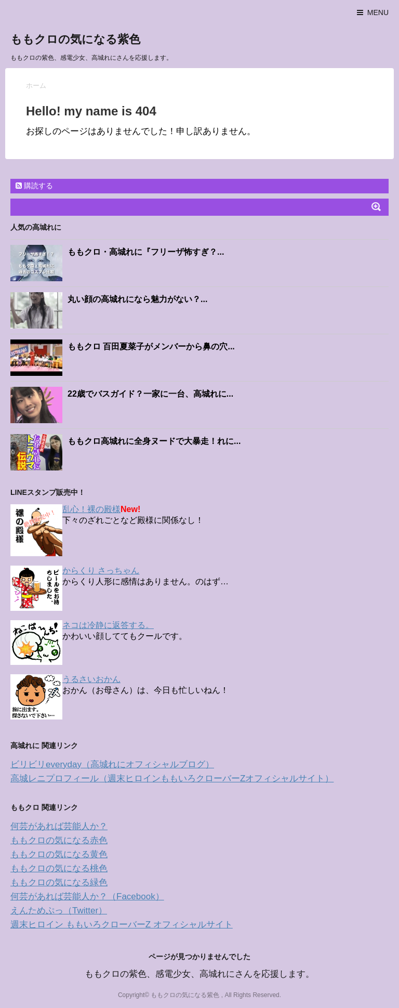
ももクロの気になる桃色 (59, 868)
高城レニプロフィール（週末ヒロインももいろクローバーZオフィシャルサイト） (172, 778)
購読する (34, 185)
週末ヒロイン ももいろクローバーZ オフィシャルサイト (121, 925)
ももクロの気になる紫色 (75, 39)
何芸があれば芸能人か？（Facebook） (87, 896)
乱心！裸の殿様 (91, 509)
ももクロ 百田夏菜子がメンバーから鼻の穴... (151, 346)
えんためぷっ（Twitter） (58, 910)
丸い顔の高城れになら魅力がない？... (137, 299)
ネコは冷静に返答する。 (108, 625)
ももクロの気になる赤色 (59, 840)
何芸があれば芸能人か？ (59, 826)
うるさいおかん (91, 679)
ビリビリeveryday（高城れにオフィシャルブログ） (112, 764)
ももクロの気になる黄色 (59, 854)
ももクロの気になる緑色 (59, 882)
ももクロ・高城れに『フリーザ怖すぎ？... (146, 251)
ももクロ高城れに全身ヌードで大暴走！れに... (154, 441)
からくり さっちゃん (100, 570)
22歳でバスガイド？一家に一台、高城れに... (150, 393)
